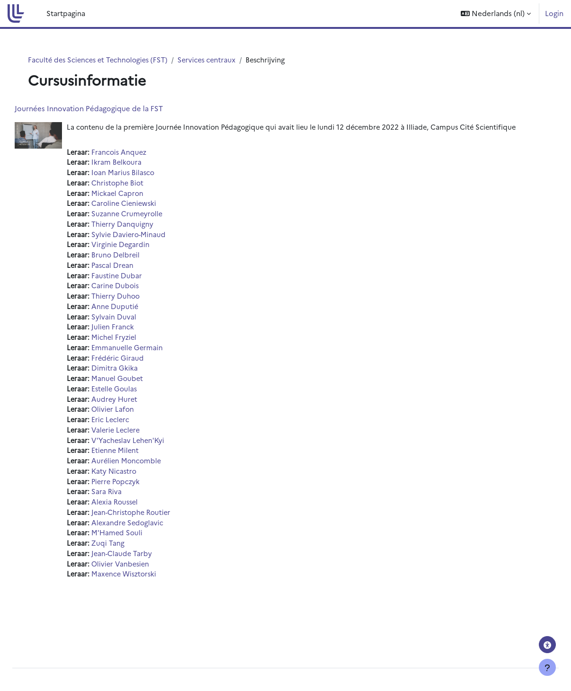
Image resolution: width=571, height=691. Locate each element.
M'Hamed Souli (139, 557)
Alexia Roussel (137, 526)
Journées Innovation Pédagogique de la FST (110, 109)
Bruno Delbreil (138, 270)
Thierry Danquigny (144, 238)
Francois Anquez (141, 163)
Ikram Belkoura (138, 174)
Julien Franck (134, 344)
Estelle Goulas (137, 408)
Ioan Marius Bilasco (145, 185)
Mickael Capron (139, 206)
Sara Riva (128, 515)
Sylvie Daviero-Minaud (151, 249)
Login (554, 13)
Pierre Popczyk (138, 504)
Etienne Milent (137, 472)
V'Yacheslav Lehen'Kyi (150, 462)
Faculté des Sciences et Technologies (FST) (106, 60)
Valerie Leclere (138, 451)
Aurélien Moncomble (149, 483)
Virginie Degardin (142, 259)
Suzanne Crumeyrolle (149, 227)
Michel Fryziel (136, 355)
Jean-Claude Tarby (144, 579)
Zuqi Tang (129, 568)
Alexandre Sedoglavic (150, 547)
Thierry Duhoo (138, 313)
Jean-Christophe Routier (154, 536)
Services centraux (219, 60)
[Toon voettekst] (547, 667)
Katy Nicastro (136, 493)
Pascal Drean (135, 280)
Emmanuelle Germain (149, 366)
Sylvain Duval (135, 334)
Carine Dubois (137, 302)
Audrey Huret (136, 419)
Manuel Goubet (139, 398)
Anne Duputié (137, 323)
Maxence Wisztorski (147, 600)
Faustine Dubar (139, 291)
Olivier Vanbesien (143, 589)
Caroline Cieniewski (146, 216)
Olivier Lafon (135, 429)
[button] (496, 13)
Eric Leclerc (132, 440)
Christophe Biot (140, 195)
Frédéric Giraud (140, 376)
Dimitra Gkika (136, 387)
